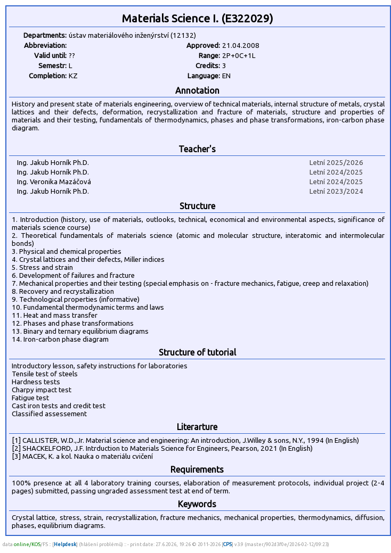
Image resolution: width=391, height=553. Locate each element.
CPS (227, 544)
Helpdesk (65, 544)
